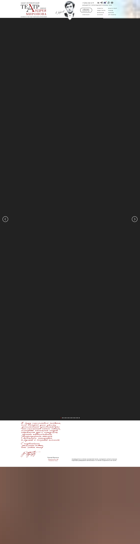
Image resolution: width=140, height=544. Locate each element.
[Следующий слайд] (134, 219)
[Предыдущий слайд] (5, 219)
